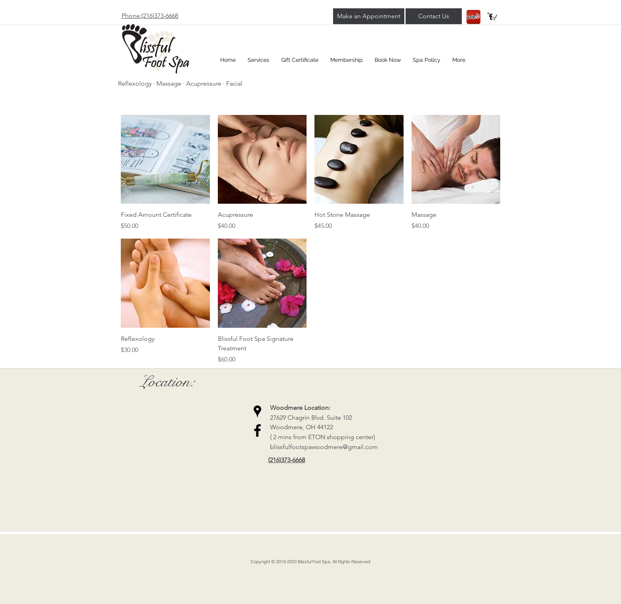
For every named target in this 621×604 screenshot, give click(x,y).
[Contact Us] (434, 16)
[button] (492, 16)
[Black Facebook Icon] (257, 430)
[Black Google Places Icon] (257, 411)
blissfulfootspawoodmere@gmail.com (324, 447)
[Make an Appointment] (368, 16)
